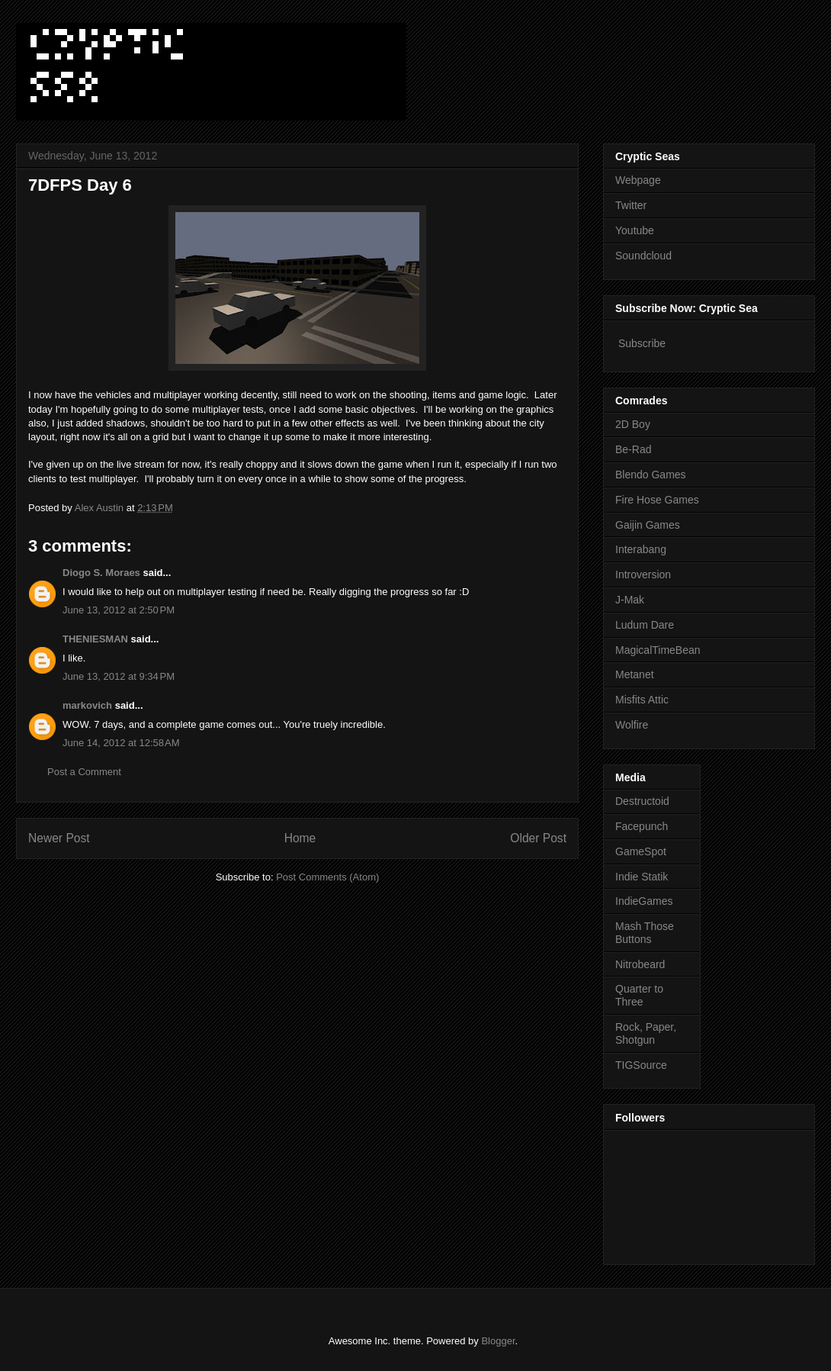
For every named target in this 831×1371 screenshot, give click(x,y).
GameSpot (640, 851)
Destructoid (642, 801)
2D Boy (632, 424)
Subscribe (642, 343)
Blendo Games (650, 474)
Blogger (498, 1341)
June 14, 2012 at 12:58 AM (121, 742)
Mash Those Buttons (644, 932)
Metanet (634, 674)
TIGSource (641, 1065)
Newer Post (59, 838)
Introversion (643, 574)
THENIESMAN (95, 639)
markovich (87, 705)
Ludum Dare (644, 625)
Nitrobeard (640, 964)
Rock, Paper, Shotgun (645, 1033)
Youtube (634, 230)
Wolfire (631, 725)
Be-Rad (633, 449)
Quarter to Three (639, 995)
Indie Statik (641, 877)
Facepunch (641, 826)
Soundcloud (643, 255)
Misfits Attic (642, 700)
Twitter (631, 205)
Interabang (640, 549)
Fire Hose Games (657, 500)
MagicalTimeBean (658, 650)
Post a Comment (84, 771)
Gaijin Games (647, 525)
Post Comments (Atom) (327, 877)
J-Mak (629, 600)
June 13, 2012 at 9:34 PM (119, 676)
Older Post (538, 838)
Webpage (638, 180)
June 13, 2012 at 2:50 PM (119, 610)
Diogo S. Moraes (101, 572)
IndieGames (643, 901)
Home (300, 838)
